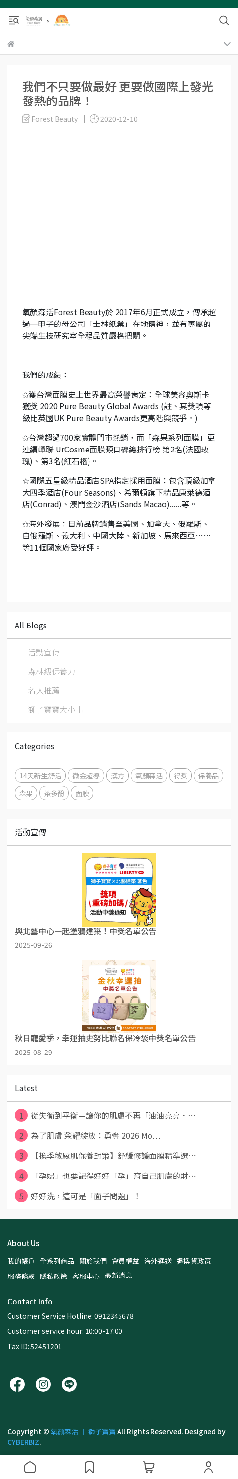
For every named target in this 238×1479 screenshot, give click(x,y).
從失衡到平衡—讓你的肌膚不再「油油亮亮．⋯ (105, 1115)
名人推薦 (44, 690)
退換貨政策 (194, 1261)
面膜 (82, 793)
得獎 (180, 775)
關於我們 (93, 1261)
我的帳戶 (21, 1261)
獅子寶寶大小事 (55, 709)
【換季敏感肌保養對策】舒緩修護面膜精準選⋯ (105, 1155)
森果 (26, 793)
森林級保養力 (51, 671)
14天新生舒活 (40, 775)
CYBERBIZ (23, 1442)
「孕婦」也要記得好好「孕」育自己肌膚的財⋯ (105, 1175)
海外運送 (158, 1261)
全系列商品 (57, 1261)
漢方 (117, 775)
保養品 (208, 775)
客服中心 (86, 1276)
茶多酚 (54, 793)
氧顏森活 (149, 775)
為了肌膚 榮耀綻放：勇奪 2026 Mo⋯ (88, 1135)
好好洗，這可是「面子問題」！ (78, 1195)
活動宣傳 (44, 652)
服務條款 (21, 1276)
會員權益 (125, 1261)
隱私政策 (53, 1276)
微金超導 (86, 775)
